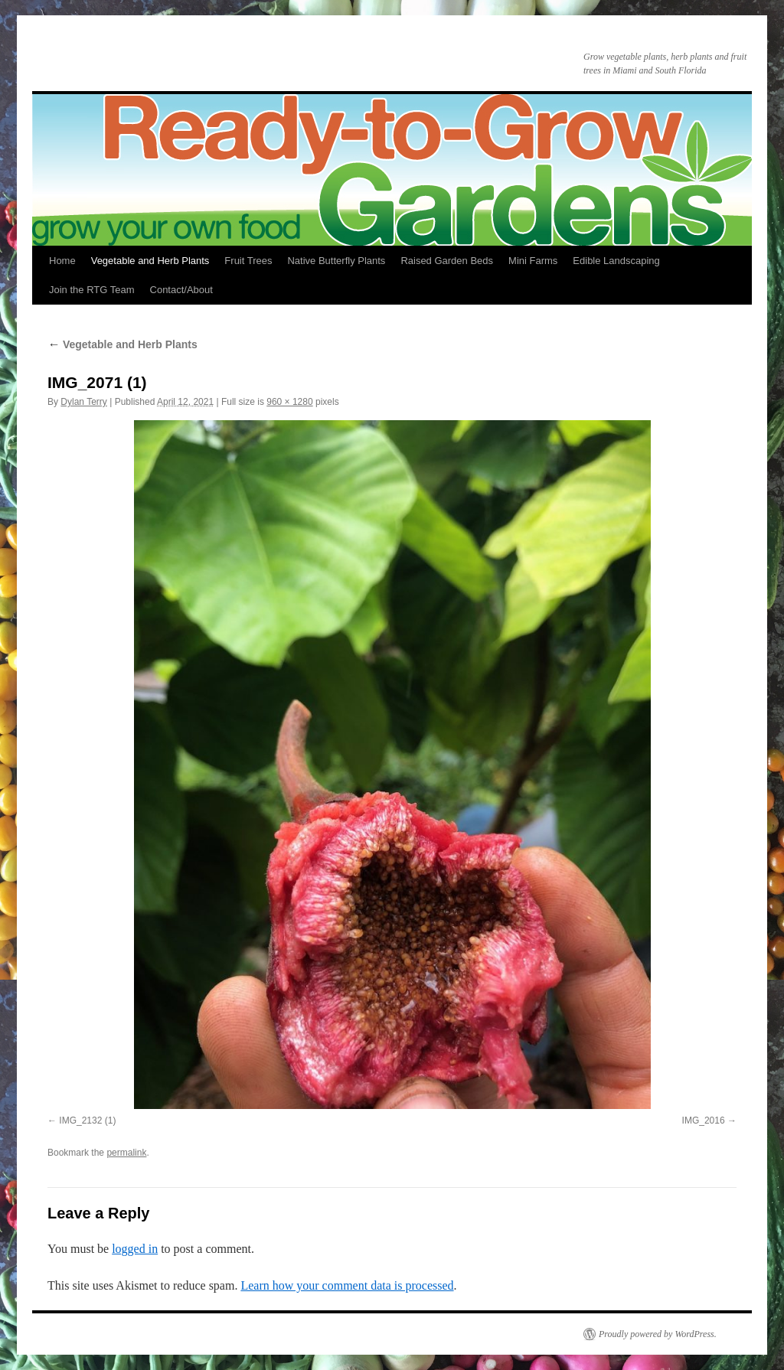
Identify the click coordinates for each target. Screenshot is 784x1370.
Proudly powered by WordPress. (658, 1334)
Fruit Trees (248, 260)
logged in (135, 1248)
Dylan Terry (83, 401)
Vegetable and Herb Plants (150, 260)
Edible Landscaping (616, 260)
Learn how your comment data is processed (346, 1285)
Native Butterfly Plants (336, 260)
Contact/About (181, 289)
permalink (126, 1152)
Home (62, 260)
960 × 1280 (289, 401)
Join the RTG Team (92, 289)
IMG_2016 (703, 1120)
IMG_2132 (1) (87, 1120)
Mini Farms (532, 260)
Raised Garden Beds (446, 260)
